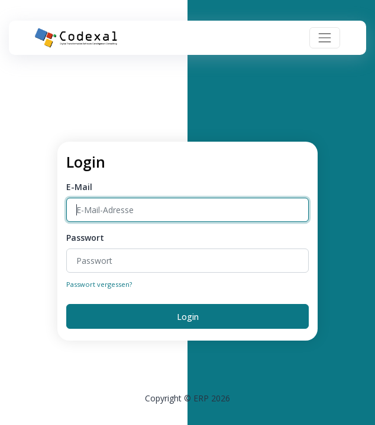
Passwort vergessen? (99, 284)
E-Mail (79, 186)
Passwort (85, 237)
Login (188, 316)
